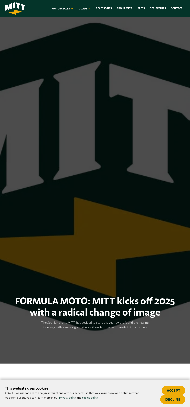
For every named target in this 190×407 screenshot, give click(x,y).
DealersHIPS (158, 8)
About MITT (125, 8)
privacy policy (67, 397)
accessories (104, 8)
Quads (83, 8)
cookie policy (90, 397)
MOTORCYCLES (61, 8)
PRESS (141, 8)
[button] (62, 8)
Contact (177, 8)
